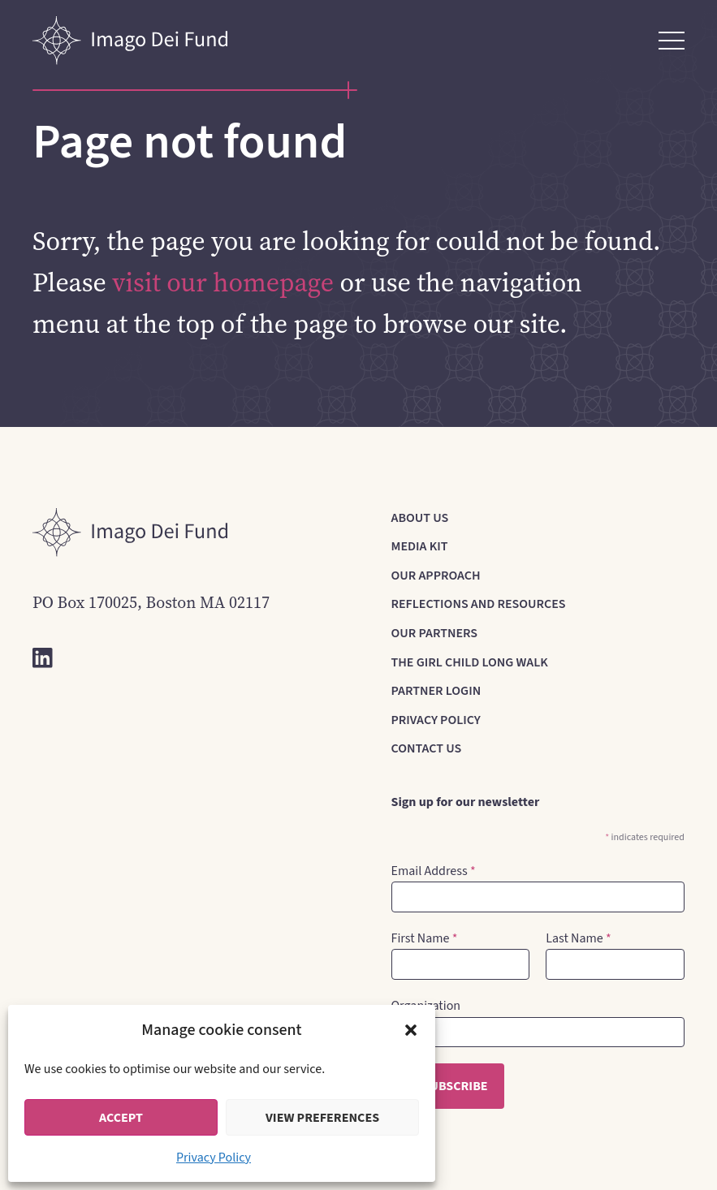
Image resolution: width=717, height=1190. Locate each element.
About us (420, 518)
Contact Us (426, 748)
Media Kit (419, 546)
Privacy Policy (213, 1157)
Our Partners (434, 633)
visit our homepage (223, 282)
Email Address (433, 871)
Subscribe (454, 1086)
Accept (121, 1118)
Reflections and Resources (478, 604)
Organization (426, 1006)
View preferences (322, 1118)
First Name (424, 938)
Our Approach (436, 575)
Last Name (578, 938)
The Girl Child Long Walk (469, 662)
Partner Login (436, 691)
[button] (411, 1030)
